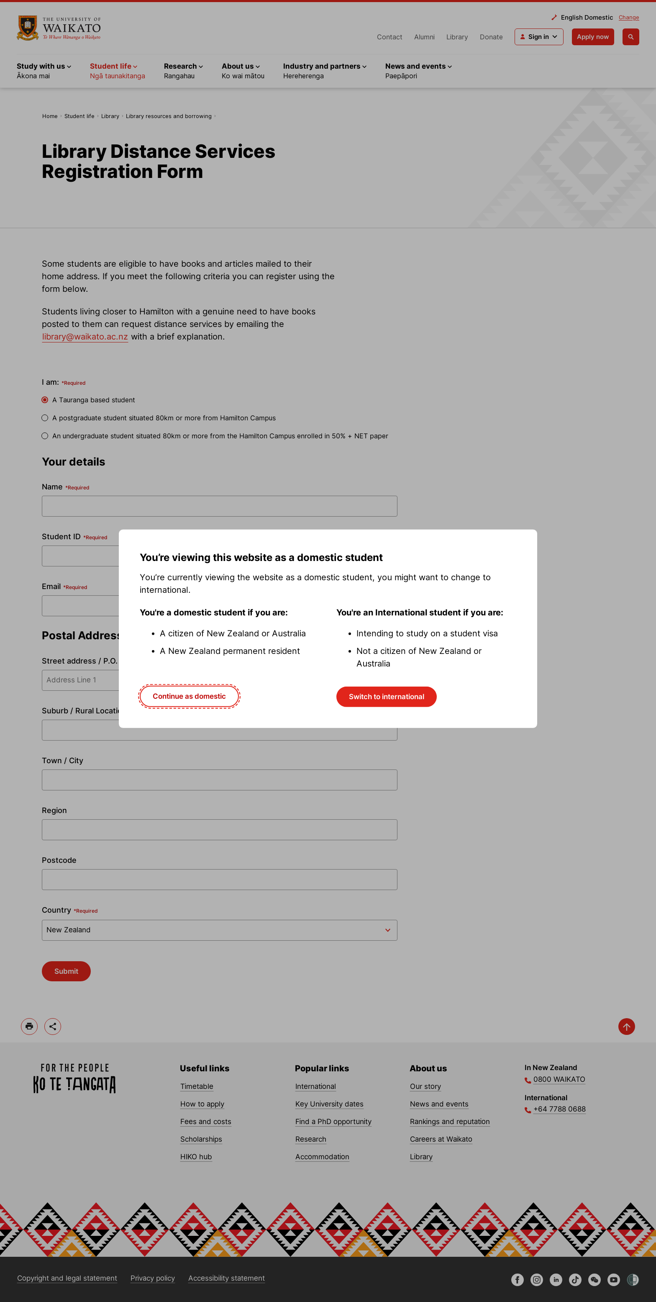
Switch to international (386, 696)
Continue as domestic (189, 696)
